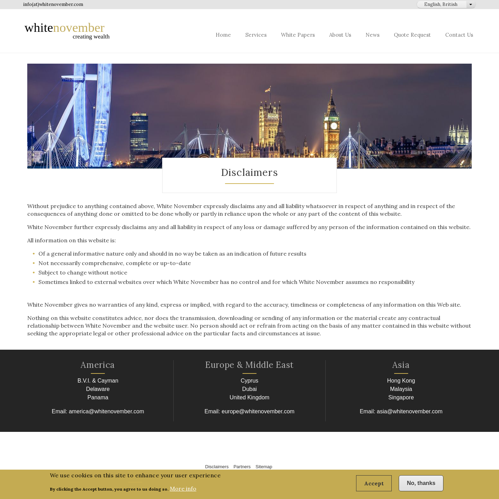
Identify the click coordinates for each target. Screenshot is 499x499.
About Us (340, 34)
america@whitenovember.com (106, 411)
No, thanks (421, 486)
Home (223, 34)
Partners (242, 466)
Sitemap (263, 466)
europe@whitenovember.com (258, 411)
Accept (374, 485)
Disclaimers (217, 466)
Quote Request (412, 34)
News (372, 34)
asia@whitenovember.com (409, 411)
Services (256, 34)
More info (183, 490)
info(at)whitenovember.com (53, 4)
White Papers (298, 34)
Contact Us (459, 34)
